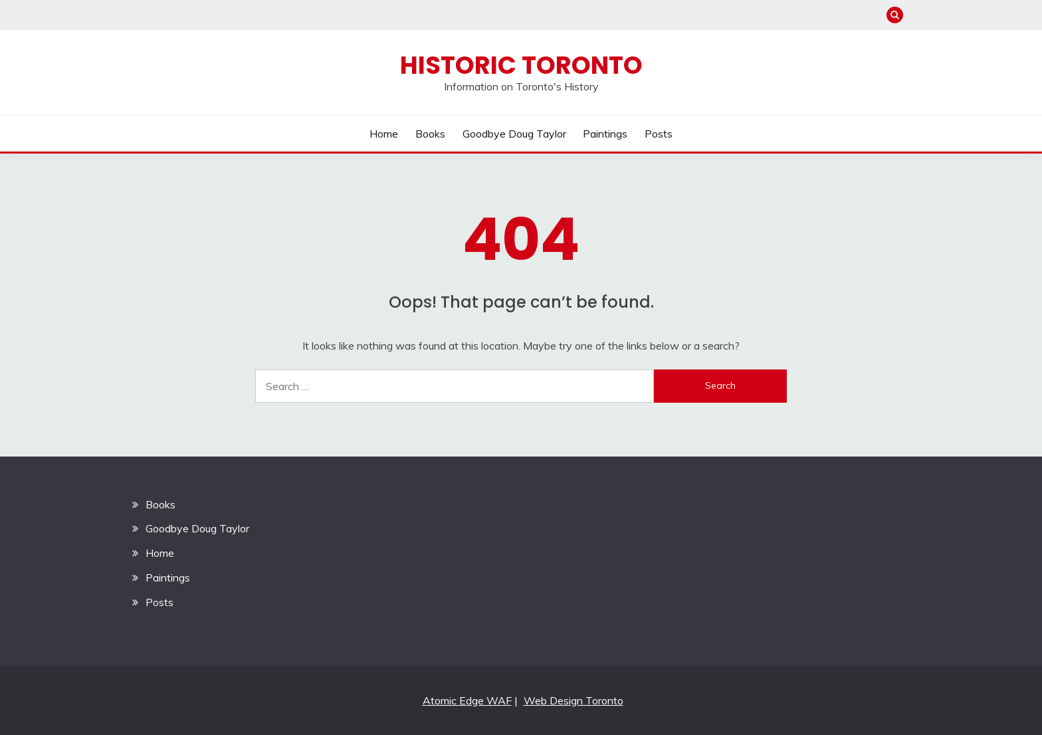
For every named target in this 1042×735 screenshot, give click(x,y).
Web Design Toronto (573, 700)
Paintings (605, 133)
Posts (659, 133)
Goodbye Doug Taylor (514, 133)
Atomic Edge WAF (467, 700)
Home (383, 133)
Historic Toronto (521, 65)
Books (430, 133)
